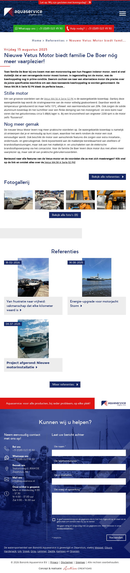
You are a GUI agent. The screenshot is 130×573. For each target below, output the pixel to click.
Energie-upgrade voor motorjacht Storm (94, 303)
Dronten (74, 552)
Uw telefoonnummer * (66, 461)
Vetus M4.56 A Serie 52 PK (58, 98)
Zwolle (51, 552)
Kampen (61, 552)
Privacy (54, 563)
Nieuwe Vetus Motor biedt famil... (97, 40)
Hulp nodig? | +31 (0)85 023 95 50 (92, 28)
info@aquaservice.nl (24, 482)
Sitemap (80, 563)
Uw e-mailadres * (63, 476)
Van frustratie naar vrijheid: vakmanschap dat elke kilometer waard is (30, 305)
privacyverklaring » (65, 529)
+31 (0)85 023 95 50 (24, 451)
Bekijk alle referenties (106, 176)
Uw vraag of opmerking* (67, 490)
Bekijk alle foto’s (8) (65, 215)
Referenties (55, 40)
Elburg (108, 548)
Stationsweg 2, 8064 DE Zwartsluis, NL (26, 471)
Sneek (26, 552)
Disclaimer (67, 563)
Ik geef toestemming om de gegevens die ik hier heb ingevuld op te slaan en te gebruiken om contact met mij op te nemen (91, 521)
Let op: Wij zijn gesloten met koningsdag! (63, 2)
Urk (19, 552)
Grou (33, 552)
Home (36, 40)
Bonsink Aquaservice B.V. (24, 12)
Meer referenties (63, 385)
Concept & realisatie (65, 569)
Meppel (99, 548)
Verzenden (116, 539)
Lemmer (42, 552)
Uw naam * (60, 447)
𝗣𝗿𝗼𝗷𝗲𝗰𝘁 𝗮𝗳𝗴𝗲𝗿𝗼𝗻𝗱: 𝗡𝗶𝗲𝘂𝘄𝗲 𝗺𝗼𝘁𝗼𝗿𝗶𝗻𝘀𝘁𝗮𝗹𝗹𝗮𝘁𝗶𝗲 (28, 366)
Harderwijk (10, 552)
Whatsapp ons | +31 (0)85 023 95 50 (39, 28)
